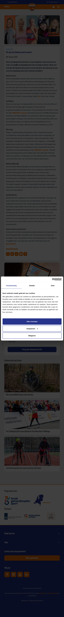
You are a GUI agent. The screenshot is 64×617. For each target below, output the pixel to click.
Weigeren (32, 336)
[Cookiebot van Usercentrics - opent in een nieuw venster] (52, 279)
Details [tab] (32, 285)
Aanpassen (32, 328)
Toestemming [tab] (11, 285)
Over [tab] (53, 285)
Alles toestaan (32, 321)
